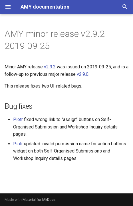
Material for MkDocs (39, 199)
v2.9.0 (82, 74)
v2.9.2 (50, 67)
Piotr (18, 119)
